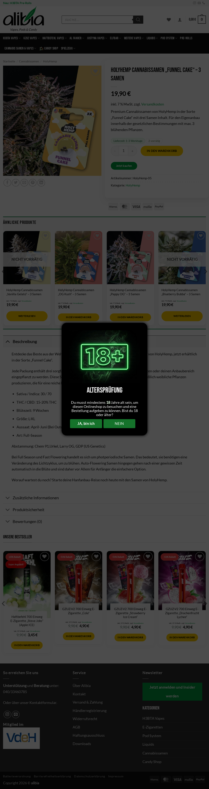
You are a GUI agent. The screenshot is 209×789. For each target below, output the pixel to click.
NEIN (119, 423)
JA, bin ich (85, 423)
